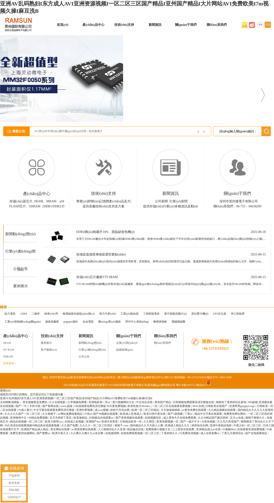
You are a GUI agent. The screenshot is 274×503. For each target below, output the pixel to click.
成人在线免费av (210, 433)
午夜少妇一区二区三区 (248, 425)
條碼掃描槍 (160, 321)
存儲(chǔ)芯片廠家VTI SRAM (97, 277)
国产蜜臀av (44, 433)
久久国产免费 (70, 425)
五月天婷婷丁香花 (61, 417)
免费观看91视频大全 (158, 429)
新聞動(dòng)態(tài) (20, 234)
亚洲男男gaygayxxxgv (242, 406)
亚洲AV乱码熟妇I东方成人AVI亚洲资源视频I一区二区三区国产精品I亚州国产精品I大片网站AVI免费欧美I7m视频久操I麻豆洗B (76, 398)
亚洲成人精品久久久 (177, 425)
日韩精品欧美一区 (131, 421)
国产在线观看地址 (256, 433)
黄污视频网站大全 (123, 402)
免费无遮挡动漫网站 (22, 433)
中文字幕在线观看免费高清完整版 (54, 410)
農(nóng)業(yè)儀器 (109, 321)
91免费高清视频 (189, 433)
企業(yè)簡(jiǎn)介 (127, 342)
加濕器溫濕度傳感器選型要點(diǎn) (101, 254)
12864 (23, 313)
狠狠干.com (122, 425)
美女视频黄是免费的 (35, 402)
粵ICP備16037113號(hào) (190, 385)
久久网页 (149, 421)
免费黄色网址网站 (235, 413)
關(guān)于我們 (186, 24)
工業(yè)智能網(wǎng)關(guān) (23, 321)
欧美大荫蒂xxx (54, 421)
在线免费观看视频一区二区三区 (140, 433)
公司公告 (20, 269)
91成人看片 (25, 410)
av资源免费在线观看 (84, 429)
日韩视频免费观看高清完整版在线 (194, 402)
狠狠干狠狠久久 (255, 417)
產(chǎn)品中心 (93, 24)
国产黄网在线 (50, 406)
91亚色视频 (208, 421)
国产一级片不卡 (190, 421)
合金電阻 (88, 321)
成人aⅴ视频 (102, 410)
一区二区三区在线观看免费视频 (171, 406)
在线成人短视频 (74, 421)
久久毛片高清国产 (228, 421)
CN (268, 24)
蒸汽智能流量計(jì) (175, 313)
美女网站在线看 (60, 429)
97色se (88, 413)
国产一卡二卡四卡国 (28, 406)
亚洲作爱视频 (84, 410)
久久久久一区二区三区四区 (96, 425)
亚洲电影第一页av (100, 402)
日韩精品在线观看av (101, 417)
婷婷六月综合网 (120, 410)
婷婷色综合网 (200, 425)
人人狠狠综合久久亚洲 (112, 429)
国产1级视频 (175, 413)
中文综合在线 (144, 402)
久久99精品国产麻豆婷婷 (213, 417)
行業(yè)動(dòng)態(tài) (92, 349)
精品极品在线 (135, 429)
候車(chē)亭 (51, 313)
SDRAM (8, 356)
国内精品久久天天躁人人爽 (147, 425)
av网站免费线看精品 (70, 413)
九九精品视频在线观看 (222, 410)
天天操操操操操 (171, 410)
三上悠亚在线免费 (183, 429)
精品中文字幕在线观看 (209, 413)
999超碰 (253, 402)
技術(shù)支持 (124, 24)
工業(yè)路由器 (130, 313)
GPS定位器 (219, 313)
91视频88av (229, 429)
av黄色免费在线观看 (194, 410)
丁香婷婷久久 (169, 433)
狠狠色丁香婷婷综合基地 (231, 402)
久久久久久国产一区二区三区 (23, 413)
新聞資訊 (155, 24)
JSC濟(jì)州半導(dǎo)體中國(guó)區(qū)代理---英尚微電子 (68, 131)
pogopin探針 (70, 321)
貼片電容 (10, 313)
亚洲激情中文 (18, 417)
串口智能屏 (238, 313)
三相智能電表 (151, 313)
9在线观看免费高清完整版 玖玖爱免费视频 (100, 406)
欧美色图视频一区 (168, 421)
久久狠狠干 (49, 413)
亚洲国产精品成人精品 (35, 429)
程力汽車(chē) (107, 313)
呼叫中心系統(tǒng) (137, 321)
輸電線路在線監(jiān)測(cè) (79, 313)
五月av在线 (237, 417)
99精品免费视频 (38, 417)
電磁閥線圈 (178, 321)
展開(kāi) (5, 390)
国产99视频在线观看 (106, 413)
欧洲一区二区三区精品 (146, 410)
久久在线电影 (57, 402)
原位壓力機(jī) (199, 313)
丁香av (188, 413)
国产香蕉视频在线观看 (130, 417)
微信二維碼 (256, 365)
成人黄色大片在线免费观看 (180, 417)
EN (260, 24)
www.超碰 (67, 406)
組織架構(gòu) (124, 349)
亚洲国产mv (93, 421)
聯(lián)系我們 (217, 24)
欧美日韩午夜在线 (155, 413)
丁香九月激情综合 (232, 433)
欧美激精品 (81, 417)
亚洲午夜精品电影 (221, 425)
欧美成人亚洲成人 (131, 413)
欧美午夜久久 (60, 433)
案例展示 (20, 286)
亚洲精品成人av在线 (208, 429)
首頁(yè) (62, 24)
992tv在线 (198, 406)
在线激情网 (112, 433)
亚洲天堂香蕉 (110, 421)
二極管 (36, 313)
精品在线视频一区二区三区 (27, 421)
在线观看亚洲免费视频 (251, 429)
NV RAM (8, 349)
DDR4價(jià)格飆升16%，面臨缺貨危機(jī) (105, 232)
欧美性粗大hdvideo (139, 406)
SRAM (7, 342)
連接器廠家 (52, 321)
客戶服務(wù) (49, 349)
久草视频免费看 (77, 402)
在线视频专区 (153, 417)
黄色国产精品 (163, 402)
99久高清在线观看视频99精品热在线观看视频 (32, 425)
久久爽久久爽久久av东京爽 (87, 433)
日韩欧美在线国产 (216, 406)
